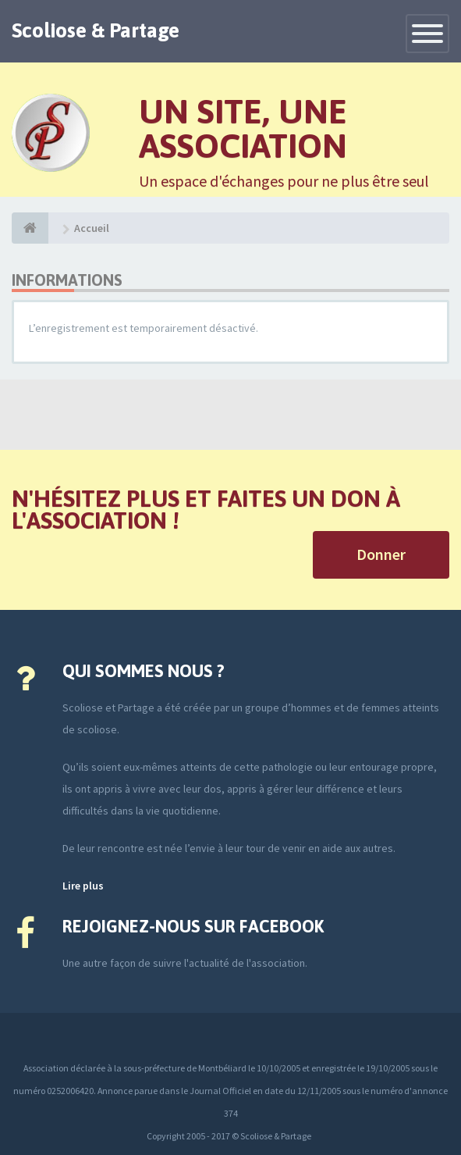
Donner (381, 554)
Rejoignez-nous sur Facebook (193, 926)
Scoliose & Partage (95, 30)
